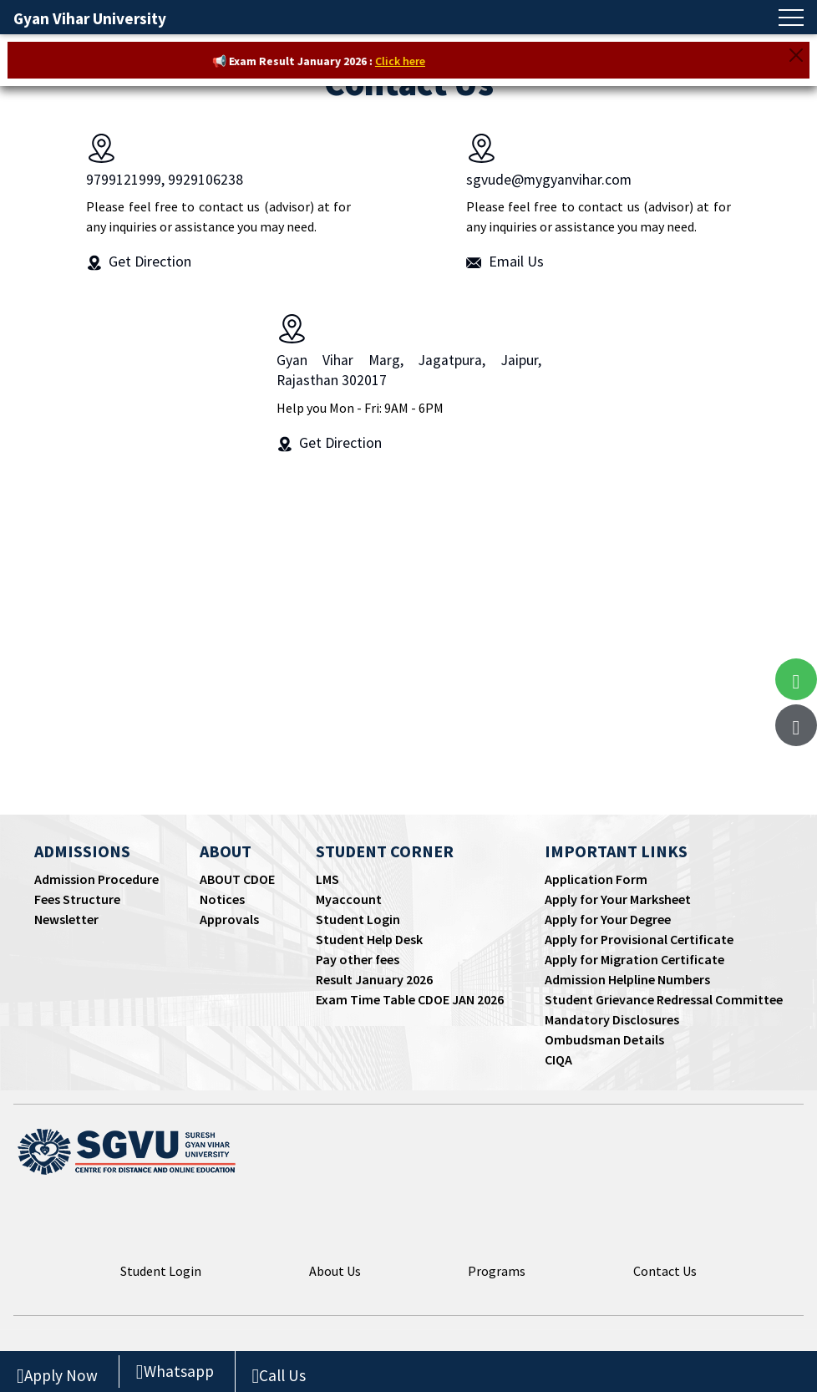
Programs (496, 1270)
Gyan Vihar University (89, 18)
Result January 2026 (374, 979)
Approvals (229, 919)
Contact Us (665, 1270)
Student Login (358, 919)
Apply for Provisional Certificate (639, 939)
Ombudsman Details (604, 1039)
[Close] (796, 55)
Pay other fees (357, 959)
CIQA (558, 1059)
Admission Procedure (96, 879)
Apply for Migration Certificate (634, 959)
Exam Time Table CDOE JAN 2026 (410, 999)
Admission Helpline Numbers (627, 979)
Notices (222, 899)
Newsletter (66, 919)
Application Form (596, 879)
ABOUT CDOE (237, 879)
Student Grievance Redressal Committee (664, 999)
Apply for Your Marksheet (618, 899)
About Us (335, 1270)
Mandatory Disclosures (612, 1019)
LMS (327, 879)
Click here (408, 61)
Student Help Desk (369, 939)
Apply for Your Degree (608, 919)
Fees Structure (77, 899)
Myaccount (349, 899)
